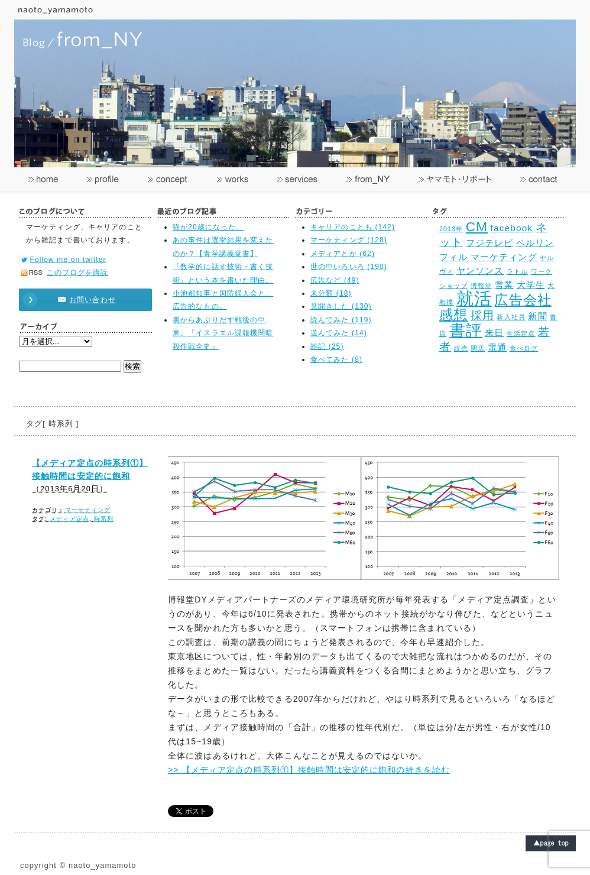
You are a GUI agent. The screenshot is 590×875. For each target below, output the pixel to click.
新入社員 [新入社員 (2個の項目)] (511, 316)
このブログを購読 (78, 272)
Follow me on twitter (68, 259)
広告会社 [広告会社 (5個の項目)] (522, 300)
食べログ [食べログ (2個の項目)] (524, 348)
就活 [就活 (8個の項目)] (474, 298)
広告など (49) (334, 280)
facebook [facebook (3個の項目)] (512, 228)
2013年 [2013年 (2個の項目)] (451, 228)
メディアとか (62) (342, 253)
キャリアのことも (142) (352, 227)
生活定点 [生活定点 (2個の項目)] (521, 333)
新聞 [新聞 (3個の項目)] (537, 316)
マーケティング (88, 510)
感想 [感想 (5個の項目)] (453, 314)
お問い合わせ (80, 300)
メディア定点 (69, 519)
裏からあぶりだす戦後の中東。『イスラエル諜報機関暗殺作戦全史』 (223, 333)
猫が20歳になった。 (208, 227)
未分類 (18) (331, 293)
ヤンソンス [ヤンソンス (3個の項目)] (480, 270)
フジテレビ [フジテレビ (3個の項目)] (490, 243)
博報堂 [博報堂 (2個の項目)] (481, 285)
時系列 (104, 519)
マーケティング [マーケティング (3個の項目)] (504, 257)
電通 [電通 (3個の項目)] (497, 347)
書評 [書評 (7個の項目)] (465, 330)
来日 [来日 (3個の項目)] (494, 333)
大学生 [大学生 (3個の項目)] (531, 285)
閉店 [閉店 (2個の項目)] (478, 348)
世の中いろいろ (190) (348, 266)
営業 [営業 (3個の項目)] (504, 285)
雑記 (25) (327, 346)
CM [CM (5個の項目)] (477, 226)
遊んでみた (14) (338, 333)
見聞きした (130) (341, 306)
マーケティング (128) (348, 240)
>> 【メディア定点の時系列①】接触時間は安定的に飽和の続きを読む (309, 769)
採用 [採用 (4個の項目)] (482, 315)
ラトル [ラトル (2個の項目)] (517, 271)
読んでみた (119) (341, 320)
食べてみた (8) (336, 359)
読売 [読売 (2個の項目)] (461, 348)
